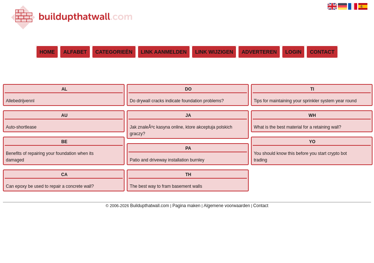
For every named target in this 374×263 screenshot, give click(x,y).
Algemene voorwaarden (227, 205)
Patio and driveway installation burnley (167, 160)
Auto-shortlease (21, 127)
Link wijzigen (214, 52)
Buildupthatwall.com (149, 205)
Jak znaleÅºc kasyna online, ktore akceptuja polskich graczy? (181, 130)
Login (293, 52)
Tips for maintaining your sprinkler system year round (305, 100)
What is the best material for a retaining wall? (297, 127)
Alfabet (75, 52)
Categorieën (114, 52)
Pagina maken (186, 205)
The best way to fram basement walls (166, 186)
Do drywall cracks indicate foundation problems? (177, 100)
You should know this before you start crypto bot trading (300, 157)
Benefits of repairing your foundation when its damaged (50, 157)
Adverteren (258, 52)
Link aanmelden (164, 52)
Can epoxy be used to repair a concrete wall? (50, 186)
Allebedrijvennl (20, 100)
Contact (322, 52)
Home (47, 52)
